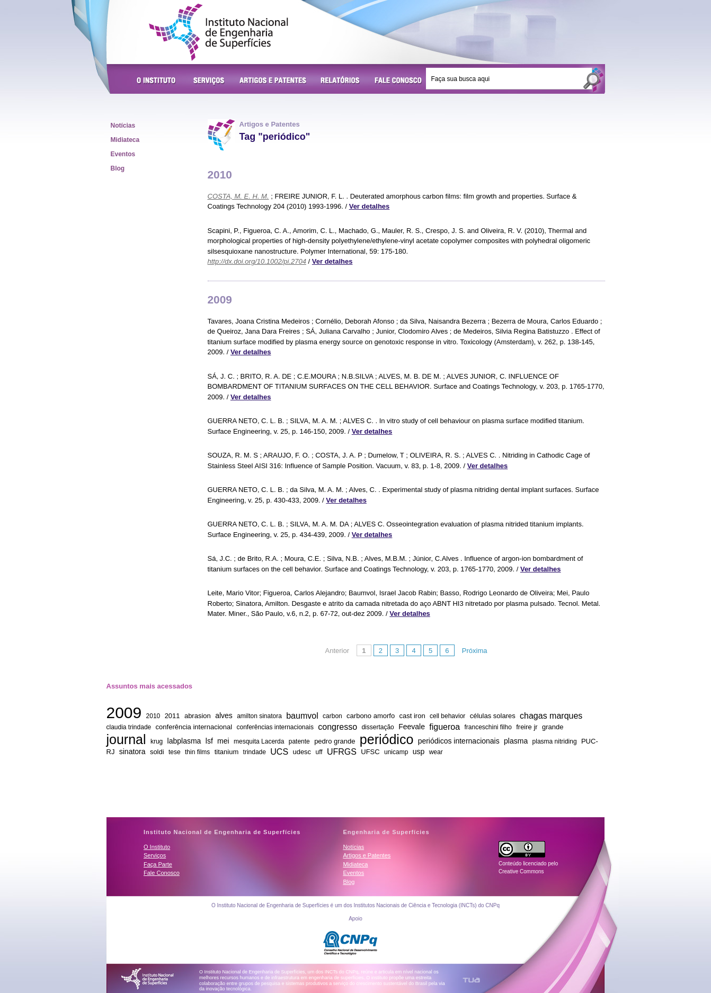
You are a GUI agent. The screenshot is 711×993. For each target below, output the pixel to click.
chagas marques (551, 715)
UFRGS (342, 751)
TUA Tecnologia (471, 980)
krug (156, 741)
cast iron (412, 716)
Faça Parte (158, 864)
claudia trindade (129, 727)
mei (223, 741)
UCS (279, 751)
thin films (197, 752)
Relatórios (340, 81)
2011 (172, 716)
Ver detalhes (369, 206)
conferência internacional (194, 727)
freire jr (526, 727)
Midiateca (125, 140)
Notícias (123, 125)
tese (174, 752)
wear (436, 752)
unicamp (396, 752)
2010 (153, 716)
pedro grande (334, 741)
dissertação (377, 727)
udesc (301, 752)
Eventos (123, 154)
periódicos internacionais (459, 741)
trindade (254, 752)
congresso (337, 726)
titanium (227, 752)
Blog (118, 168)
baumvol (302, 715)
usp (419, 751)
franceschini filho (487, 727)
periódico (386, 738)
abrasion (197, 716)
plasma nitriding (554, 741)
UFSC (370, 752)
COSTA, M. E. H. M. (238, 196)
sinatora (132, 751)
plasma (516, 741)
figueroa (444, 726)
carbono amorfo (370, 716)
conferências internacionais (274, 727)
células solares (493, 716)
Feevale (411, 726)
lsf (209, 741)
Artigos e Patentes (272, 81)
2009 (124, 712)
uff (318, 752)
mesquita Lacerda (259, 741)
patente (299, 741)
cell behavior (447, 716)
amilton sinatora (259, 716)
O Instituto (158, 81)
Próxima (474, 651)
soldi (157, 752)
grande (552, 727)
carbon (332, 716)
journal (126, 738)
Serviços (209, 81)
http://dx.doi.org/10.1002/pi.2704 (257, 261)
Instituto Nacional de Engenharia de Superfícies (218, 32)
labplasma (184, 741)
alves (224, 715)
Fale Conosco (398, 81)
